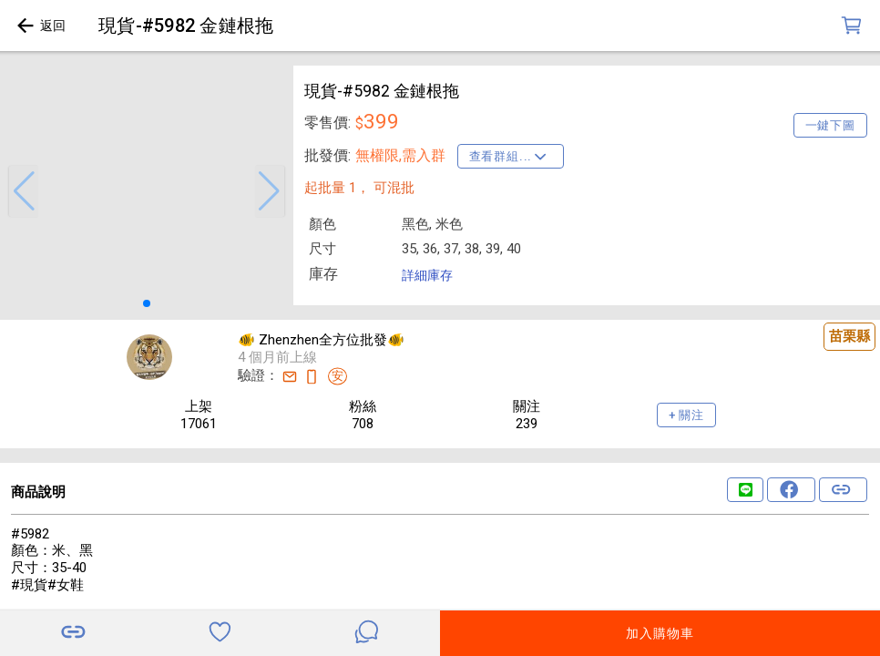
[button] (23, 191)
